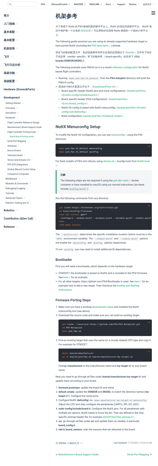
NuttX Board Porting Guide (22, 136)
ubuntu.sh (110, 161)
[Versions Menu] (134, 4)
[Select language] (148, 4)
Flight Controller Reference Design (23, 122)
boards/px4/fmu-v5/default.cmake (103, 116)
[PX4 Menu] (44, 4)
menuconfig (119, 134)
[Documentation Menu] (109, 4)
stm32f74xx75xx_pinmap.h (119, 418)
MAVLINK (96, 4)
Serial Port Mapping (16, 141)
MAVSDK (80, 4)
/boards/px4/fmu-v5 (104, 86)
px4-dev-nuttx (122, 180)
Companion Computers (18, 174)
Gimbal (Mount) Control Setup (21, 169)
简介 (6, 15)
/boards (131, 52)
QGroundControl (60, 4)
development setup (102, 307)
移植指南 (87, 30)
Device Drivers (14, 150)
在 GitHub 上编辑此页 (67, 444)
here (67, 278)
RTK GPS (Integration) (17, 164)
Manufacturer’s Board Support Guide (24, 127)
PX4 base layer (101, 45)
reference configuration (125, 67)
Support (121, 4)
